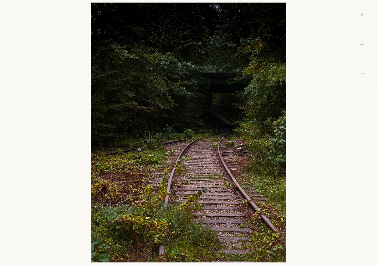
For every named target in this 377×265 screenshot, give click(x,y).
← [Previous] (362, 44)
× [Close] (362, 14)
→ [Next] (362, 73)
